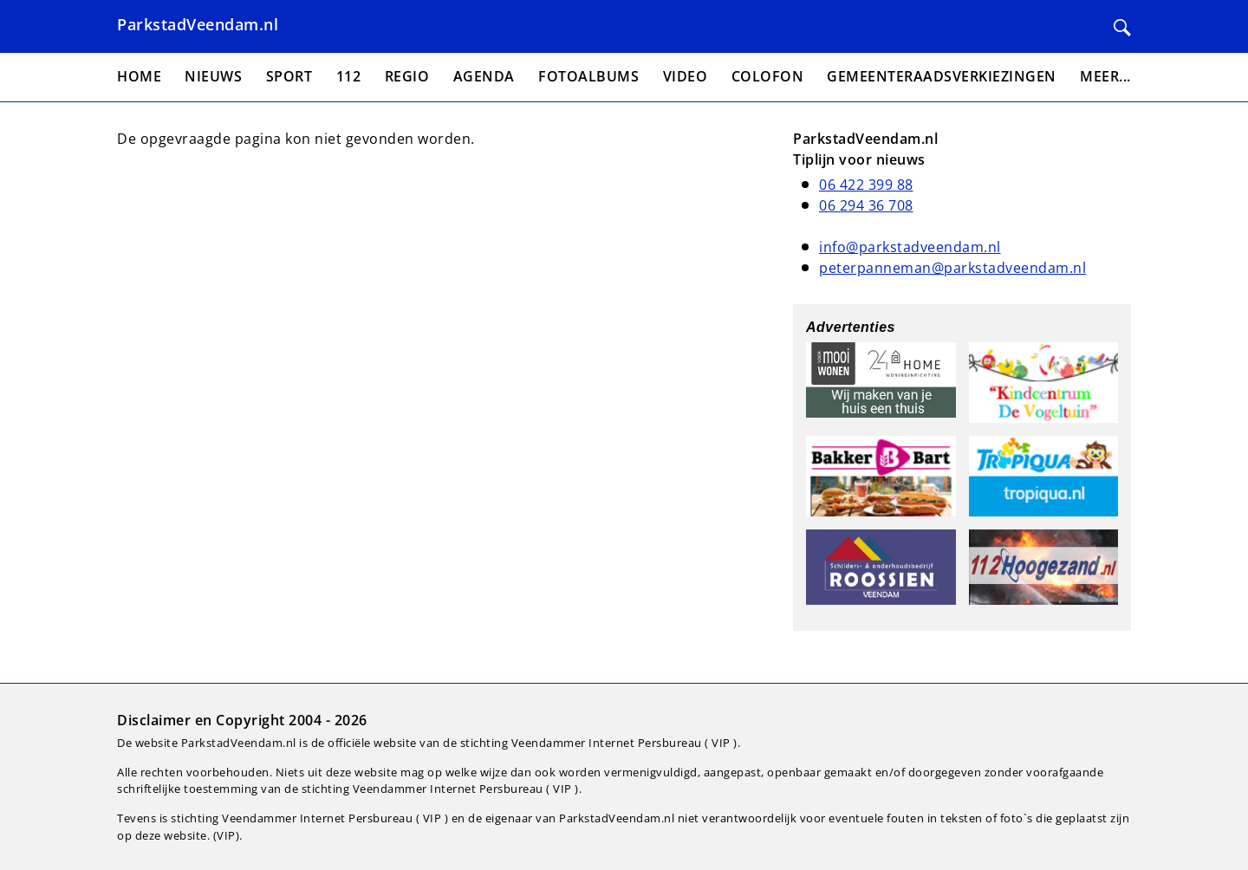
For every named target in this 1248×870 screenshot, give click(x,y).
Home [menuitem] (139, 76)
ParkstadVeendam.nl (197, 24)
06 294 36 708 (866, 205)
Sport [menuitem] (289, 76)
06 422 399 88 (866, 184)
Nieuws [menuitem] (213, 76)
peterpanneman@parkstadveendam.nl (952, 267)
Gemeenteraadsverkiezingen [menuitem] (941, 76)
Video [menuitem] (685, 76)
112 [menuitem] (348, 76)
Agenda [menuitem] (484, 76)
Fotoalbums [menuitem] (588, 76)
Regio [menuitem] (407, 76)
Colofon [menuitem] (767, 76)
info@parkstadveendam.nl (910, 246)
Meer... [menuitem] (1105, 76)
